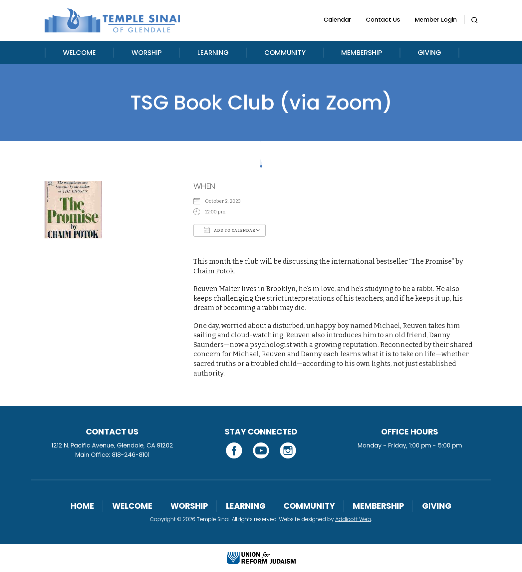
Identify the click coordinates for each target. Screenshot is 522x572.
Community (285, 52)
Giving (429, 52)
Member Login (436, 19)
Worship (146, 52)
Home (82, 505)
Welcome (79, 52)
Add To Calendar (229, 230)
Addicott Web (353, 519)
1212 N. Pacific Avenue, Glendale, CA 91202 (112, 445)
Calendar (337, 19)
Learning (213, 52)
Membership (361, 52)
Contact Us (383, 19)
